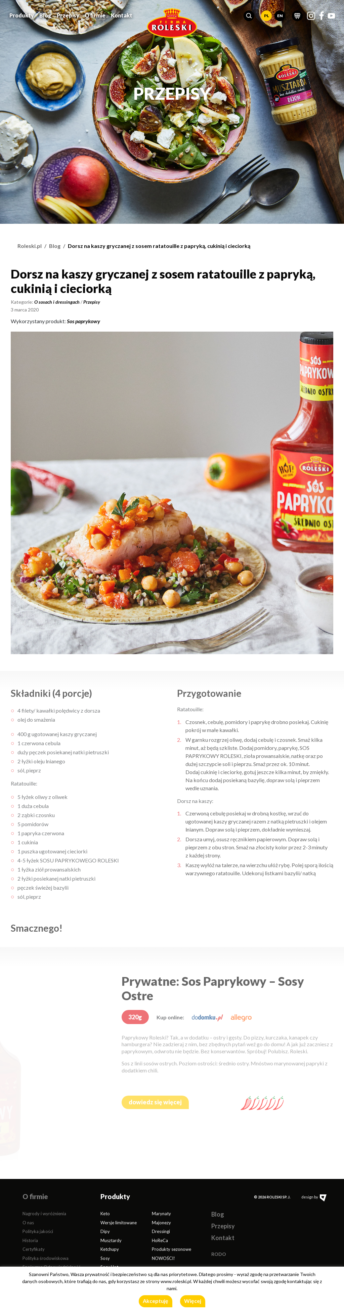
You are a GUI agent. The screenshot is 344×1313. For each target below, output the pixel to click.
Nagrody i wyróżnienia (44, 1213)
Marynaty (161, 1213)
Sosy (105, 1258)
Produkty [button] (21, 14)
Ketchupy (109, 1249)
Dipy (105, 1231)
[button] (249, 14)
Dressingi (161, 1231)
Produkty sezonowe (171, 1249)
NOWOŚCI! (163, 1258)
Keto (105, 1213)
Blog (45, 14)
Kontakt (121, 14)
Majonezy (161, 1222)
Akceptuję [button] (155, 1301)
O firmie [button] (95, 14)
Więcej (192, 1301)
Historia (30, 1240)
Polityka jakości (38, 1231)
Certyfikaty (34, 1249)
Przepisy (68, 14)
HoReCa (160, 1240)
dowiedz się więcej (155, 1102)
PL (266, 14)
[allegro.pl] (241, 1017)
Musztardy (111, 1240)
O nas (28, 1222)
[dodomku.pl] (207, 1017)
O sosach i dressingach (57, 302)
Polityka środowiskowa (46, 1258)
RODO (218, 1254)
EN (280, 14)
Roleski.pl (29, 246)
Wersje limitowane (118, 1222)
